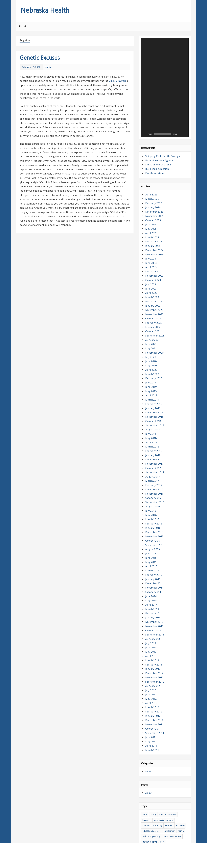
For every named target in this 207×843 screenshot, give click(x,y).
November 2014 (154, 515)
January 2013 (153, 597)
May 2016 (151, 443)
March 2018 (152, 374)
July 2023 (150, 212)
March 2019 (152, 327)
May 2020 (151, 293)
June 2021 (151, 272)
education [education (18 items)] (180, 753)
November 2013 (154, 554)
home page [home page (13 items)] (147, 786)
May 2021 (151, 276)
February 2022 (153, 250)
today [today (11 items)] (172, 818)
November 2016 (154, 421)
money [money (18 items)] (167, 802)
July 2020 (150, 285)
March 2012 (152, 635)
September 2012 (154, 609)
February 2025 (153, 169)
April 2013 (151, 584)
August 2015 (152, 477)
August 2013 (152, 567)
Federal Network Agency (159, 88)
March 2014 (152, 537)
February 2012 (153, 639)
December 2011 (154, 648)
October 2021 (153, 259)
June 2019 (151, 315)
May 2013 (151, 579)
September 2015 (154, 473)
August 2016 (152, 434)
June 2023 (151, 216)
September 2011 (154, 661)
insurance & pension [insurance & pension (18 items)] (174, 786)
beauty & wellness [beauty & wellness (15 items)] (167, 742)
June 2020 (151, 289)
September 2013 (154, 562)
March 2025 (152, 165)
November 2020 (154, 280)
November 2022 (154, 242)
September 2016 (154, 430)
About (22, 26)
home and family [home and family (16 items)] (179, 780)
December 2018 (154, 340)
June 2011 (151, 665)
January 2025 (153, 173)
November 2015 (154, 464)
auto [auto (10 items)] (144, 742)
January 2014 (153, 545)
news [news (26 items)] (175, 802)
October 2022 (153, 246)
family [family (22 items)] (181, 759)
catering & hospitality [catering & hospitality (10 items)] (152, 753)
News (148, 699)
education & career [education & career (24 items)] (151, 759)
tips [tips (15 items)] (164, 818)
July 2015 (150, 481)
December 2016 (154, 417)
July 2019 (150, 310)
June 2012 (151, 622)
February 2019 (153, 332)
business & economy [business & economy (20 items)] (163, 748)
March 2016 (152, 447)
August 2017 (152, 404)
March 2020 (152, 302)
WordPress (37, 838)
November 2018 (154, 344)
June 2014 (151, 524)
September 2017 (154, 400)
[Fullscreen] (184, 62)
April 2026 (151, 122)
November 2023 (154, 204)
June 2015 (151, 485)
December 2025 (154, 139)
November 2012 (154, 605)
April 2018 (151, 370)
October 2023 (153, 208)
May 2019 (151, 319)
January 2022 (153, 255)
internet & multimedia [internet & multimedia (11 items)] (152, 791)
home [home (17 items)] (165, 780)
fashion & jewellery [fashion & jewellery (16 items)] (151, 764)
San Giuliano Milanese (158, 92)
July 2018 (150, 361)
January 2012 (153, 644)
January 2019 (153, 336)
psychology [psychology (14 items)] (147, 813)
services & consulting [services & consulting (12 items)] (166, 813)
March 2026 (152, 127)
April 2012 (151, 631)
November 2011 (154, 652)
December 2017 (154, 387)
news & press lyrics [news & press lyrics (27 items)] (151, 808)
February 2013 (153, 592)
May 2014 (151, 528)
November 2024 (154, 182)
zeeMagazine (54, 838)
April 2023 (151, 221)
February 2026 (153, 131)
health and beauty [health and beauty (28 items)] (150, 780)
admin (48, 66)
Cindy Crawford (118, 80)
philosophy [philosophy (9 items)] (179, 808)
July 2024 (150, 186)
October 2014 (153, 520)
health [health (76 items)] (168, 775)
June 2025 (151, 152)
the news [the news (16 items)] (156, 818)
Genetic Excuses (40, 58)
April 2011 (151, 673)
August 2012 (152, 614)
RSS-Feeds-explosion (157, 97)
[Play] (144, 62)
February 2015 (153, 503)
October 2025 (153, 148)
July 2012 (150, 618)
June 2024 (151, 191)
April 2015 (151, 494)
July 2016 (150, 438)
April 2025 (151, 161)
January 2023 (153, 233)
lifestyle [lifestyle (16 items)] (173, 791)
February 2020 (153, 306)
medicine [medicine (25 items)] (170, 797)
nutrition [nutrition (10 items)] (167, 808)
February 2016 (153, 451)
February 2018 (153, 379)
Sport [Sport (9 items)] (181, 813)
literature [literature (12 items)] (146, 797)
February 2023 (153, 229)
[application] (165, 51)
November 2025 (154, 144)
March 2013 (152, 588)
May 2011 (151, 669)
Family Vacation (154, 101)
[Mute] (180, 62)
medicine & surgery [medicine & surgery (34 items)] (151, 802)
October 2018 (153, 349)
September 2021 (154, 263)
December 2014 (154, 511)
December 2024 (154, 178)
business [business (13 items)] (146, 748)
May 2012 (151, 626)
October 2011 (153, 656)
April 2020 (151, 297)
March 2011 (152, 678)
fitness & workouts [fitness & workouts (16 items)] (172, 764)
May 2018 (151, 366)
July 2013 (150, 571)
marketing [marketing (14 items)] (158, 797)
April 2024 (151, 195)
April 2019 (151, 323)
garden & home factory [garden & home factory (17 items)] (153, 769)
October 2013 (153, 558)
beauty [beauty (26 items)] (153, 742)
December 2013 (154, 549)
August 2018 (152, 357)
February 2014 (153, 541)
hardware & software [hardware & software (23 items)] (152, 775)
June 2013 (151, 575)
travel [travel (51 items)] (145, 824)
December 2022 (154, 238)
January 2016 (153, 456)
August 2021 (152, 268)
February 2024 (153, 199)
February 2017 (153, 413)
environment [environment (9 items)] (169, 759)
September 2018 (154, 353)
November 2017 (154, 391)
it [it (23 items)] (166, 791)
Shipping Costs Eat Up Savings (162, 84)
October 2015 (153, 468)
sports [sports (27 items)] (145, 818)
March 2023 (152, 225)
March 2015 (152, 498)
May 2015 (151, 490)
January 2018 (153, 383)
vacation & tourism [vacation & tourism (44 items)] (160, 824)
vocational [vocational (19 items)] (176, 824)
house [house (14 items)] (159, 786)
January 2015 (153, 507)
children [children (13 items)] (168, 753)
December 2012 (154, 601)
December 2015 (154, 460)
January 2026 (153, 135)
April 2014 (151, 532)
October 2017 (153, 396)
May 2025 (151, 156)
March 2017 (152, 409)
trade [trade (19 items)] (180, 818)
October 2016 (153, 426)
